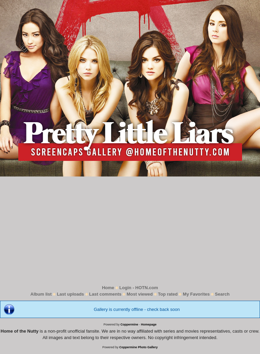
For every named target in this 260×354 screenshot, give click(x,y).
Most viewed (140, 294)
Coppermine (129, 324)
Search (222, 294)
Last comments (105, 294)
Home (108, 287)
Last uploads (70, 294)
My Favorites (196, 294)
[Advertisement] (130, 230)
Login (125, 287)
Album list (41, 294)
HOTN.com (146, 287)
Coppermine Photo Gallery (138, 347)
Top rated (168, 294)
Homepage (148, 324)
